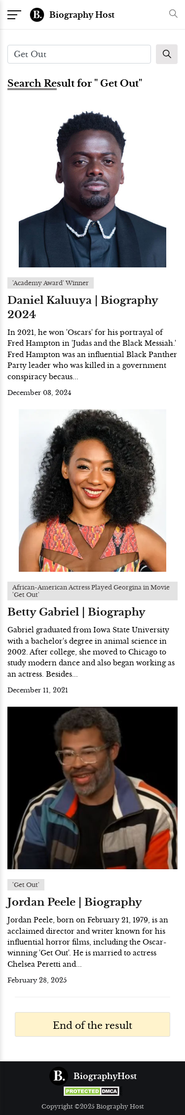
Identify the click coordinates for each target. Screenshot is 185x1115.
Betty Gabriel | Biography (76, 612)
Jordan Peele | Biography (74, 902)
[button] (171, 14)
